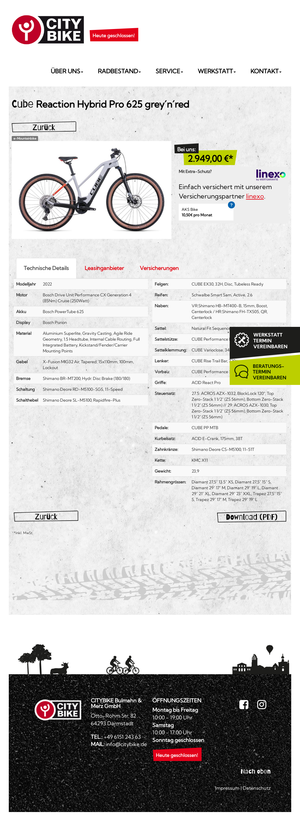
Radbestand (119, 71)
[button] (113, 28)
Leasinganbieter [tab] (104, 268)
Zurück (44, 127)
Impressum (227, 788)
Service (169, 71)
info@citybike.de (126, 744)
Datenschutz (257, 788)
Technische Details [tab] (46, 268)
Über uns (67, 71)
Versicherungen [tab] (159, 268)
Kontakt (266, 71)
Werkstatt (217, 71)
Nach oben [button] (256, 771)
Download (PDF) (251, 517)
